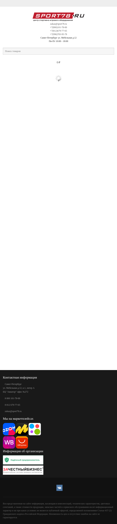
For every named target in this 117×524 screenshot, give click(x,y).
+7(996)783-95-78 (58, 34)
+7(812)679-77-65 (58, 30)
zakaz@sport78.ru (58, 24)
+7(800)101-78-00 (58, 27)
